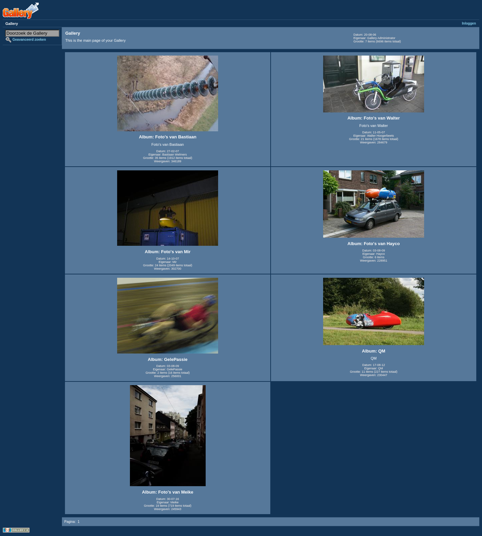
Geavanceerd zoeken (29, 39)
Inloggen (469, 23)
